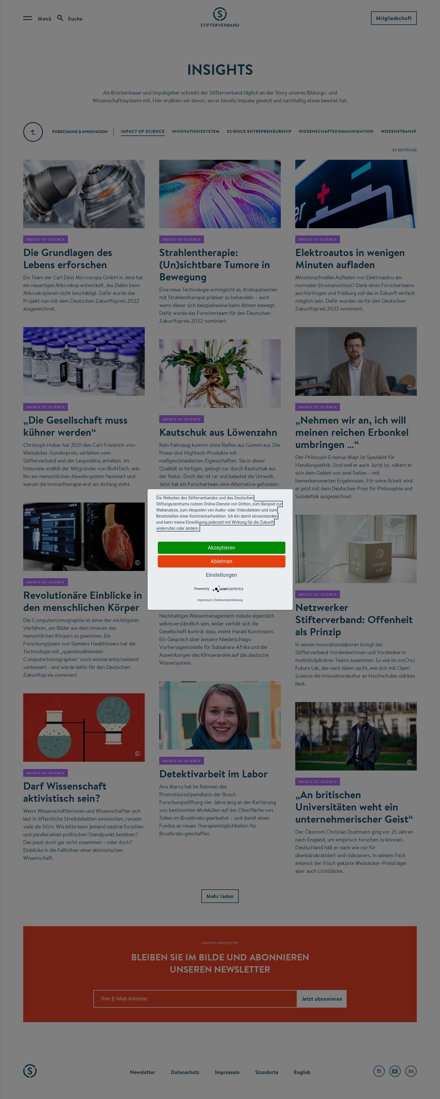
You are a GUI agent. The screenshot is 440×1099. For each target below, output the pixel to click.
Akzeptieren (221, 548)
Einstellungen (221, 575)
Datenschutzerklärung (228, 600)
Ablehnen (221, 561)
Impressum (205, 600)
